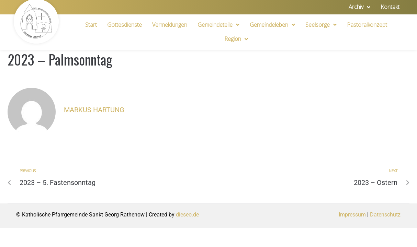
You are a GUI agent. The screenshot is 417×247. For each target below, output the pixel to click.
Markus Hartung (94, 110)
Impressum (352, 214)
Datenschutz (385, 214)
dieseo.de (187, 214)
